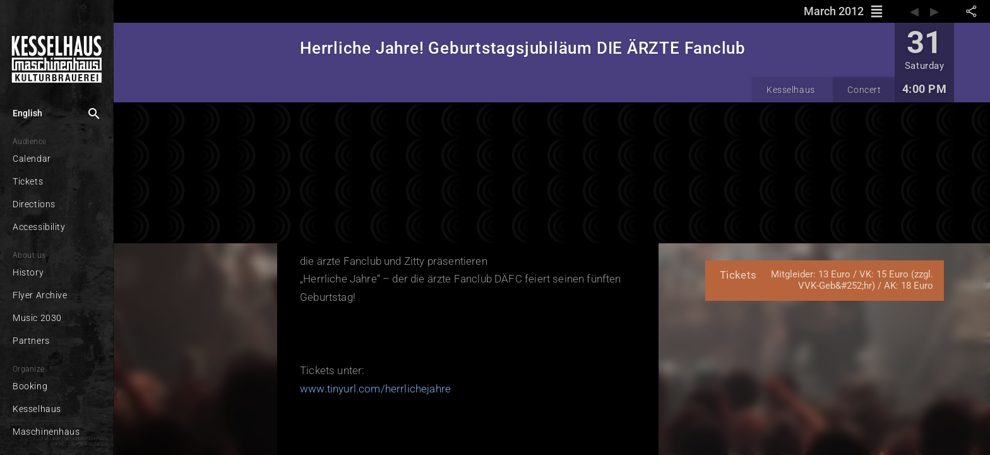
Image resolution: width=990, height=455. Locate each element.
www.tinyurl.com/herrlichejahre (375, 388)
